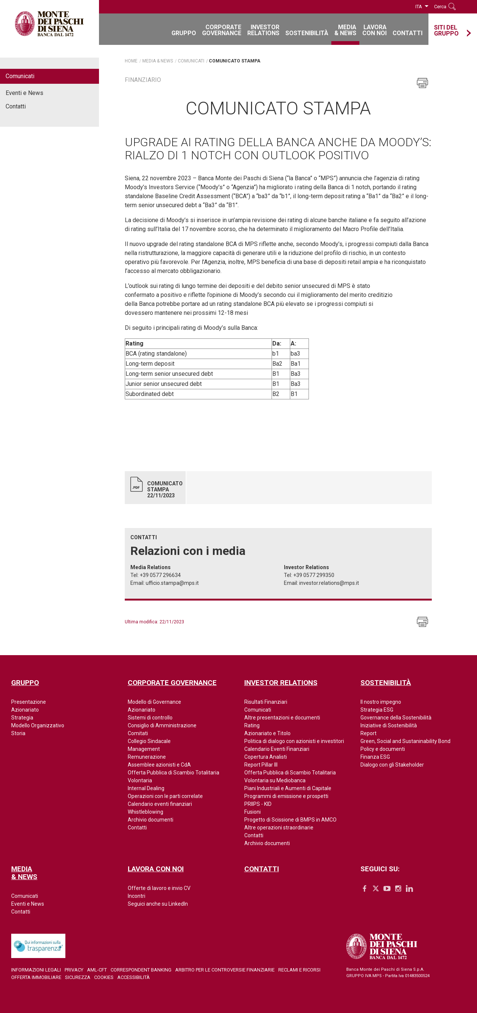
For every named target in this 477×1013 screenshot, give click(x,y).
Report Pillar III (261, 765)
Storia (18, 733)
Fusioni (252, 812)
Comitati (138, 733)
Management (144, 749)
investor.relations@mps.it (329, 583)
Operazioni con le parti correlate (165, 796)
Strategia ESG (376, 710)
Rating (252, 725)
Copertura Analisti (265, 757)
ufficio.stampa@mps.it (172, 583)
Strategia (22, 718)
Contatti (16, 106)
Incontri (136, 896)
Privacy (74, 970)
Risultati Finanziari (265, 702)
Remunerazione (147, 757)
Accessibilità (133, 977)
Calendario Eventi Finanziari (276, 749)
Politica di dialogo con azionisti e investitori (294, 741)
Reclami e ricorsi (299, 970)
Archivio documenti (150, 820)
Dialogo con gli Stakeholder (392, 765)
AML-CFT (97, 970)
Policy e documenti (382, 749)
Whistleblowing (145, 812)
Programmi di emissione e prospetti (286, 796)
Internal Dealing (146, 788)
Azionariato (25, 710)
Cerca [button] (440, 6)
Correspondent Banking (141, 970)
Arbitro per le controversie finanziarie (225, 970)
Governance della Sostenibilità (395, 718)
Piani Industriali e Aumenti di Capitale (287, 788)
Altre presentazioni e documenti (282, 718)
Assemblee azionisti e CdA (159, 765)
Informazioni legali (36, 970)
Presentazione (28, 702)
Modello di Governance (154, 702)
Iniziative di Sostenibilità (388, 725)
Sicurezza (77, 977)
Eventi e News (24, 92)
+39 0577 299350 (313, 575)
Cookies (104, 977)
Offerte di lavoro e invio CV (159, 888)
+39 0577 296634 (160, 575)
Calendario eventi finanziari (160, 804)
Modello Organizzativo (37, 725)
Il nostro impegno (380, 702)
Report (368, 733)
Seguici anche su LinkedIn (158, 904)
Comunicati (20, 76)
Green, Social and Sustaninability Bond (405, 741)
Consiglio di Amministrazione (162, 725)
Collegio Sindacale (149, 741)
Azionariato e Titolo (267, 733)
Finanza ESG (375, 757)
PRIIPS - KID (258, 804)
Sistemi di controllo (150, 718)
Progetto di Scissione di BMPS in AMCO (290, 820)
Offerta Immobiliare (36, 977)
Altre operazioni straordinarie (278, 828)
